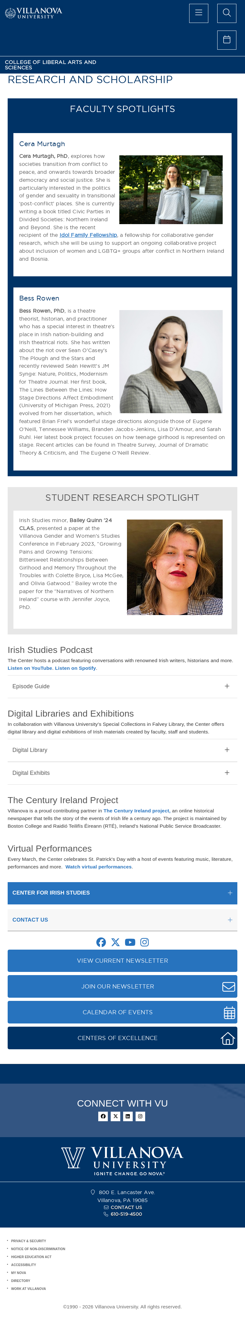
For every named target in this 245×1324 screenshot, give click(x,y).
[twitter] (115, 1116)
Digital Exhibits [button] (120, 773)
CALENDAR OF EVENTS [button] (118, 1012)
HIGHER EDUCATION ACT (31, 1257)
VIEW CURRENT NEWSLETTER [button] (122, 961)
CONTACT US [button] (30, 920)
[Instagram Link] (144, 944)
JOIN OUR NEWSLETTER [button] (117, 986)
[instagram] (140, 1116)
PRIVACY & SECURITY (28, 1241)
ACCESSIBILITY (23, 1265)
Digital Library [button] (120, 750)
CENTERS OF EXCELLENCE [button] (118, 1038)
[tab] (122, 687)
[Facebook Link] (101, 944)
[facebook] (103, 1116)
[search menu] (226, 13)
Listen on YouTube (30, 668)
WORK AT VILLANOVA (28, 1289)
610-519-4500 (126, 1214)
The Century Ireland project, (137, 810)
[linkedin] (128, 1116)
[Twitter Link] (115, 944)
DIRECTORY (20, 1281)
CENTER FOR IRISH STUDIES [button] (51, 893)
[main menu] (198, 13)
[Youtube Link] (130, 944)
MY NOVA (18, 1273)
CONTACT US (126, 1207)
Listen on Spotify (75, 668)
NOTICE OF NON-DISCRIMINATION (38, 1249)
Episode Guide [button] (120, 686)
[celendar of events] (226, 40)
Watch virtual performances (98, 866)
